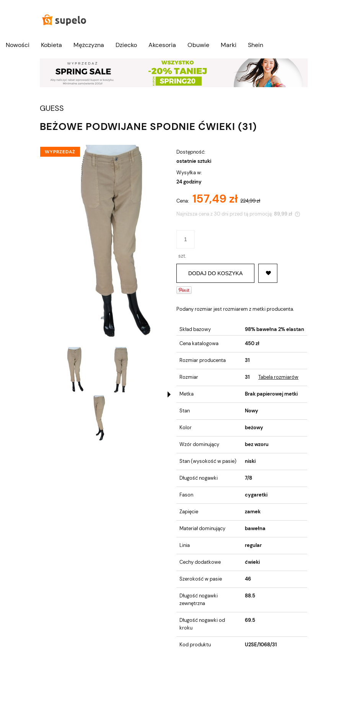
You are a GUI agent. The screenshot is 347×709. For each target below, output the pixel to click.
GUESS (52, 108)
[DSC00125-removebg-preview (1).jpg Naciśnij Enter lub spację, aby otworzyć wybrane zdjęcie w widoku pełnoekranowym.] (105, 243)
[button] (169, 394)
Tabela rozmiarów (278, 377)
